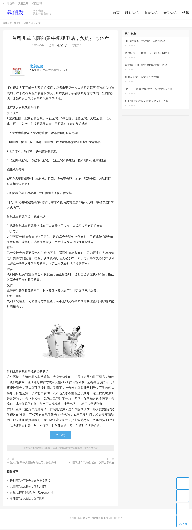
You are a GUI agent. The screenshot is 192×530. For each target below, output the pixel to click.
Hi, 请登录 (9, 4)
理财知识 (132, 14)
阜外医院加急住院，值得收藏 (27, 500)
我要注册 (23, 4)
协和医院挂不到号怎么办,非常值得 (30, 482)
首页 (116, 14)
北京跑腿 (36, 68)
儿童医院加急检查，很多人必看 (28, 488)
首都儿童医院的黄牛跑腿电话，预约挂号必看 (60, 39)
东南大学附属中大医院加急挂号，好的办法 (31, 463)
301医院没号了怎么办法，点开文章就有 (91, 463)
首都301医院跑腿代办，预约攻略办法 (31, 494)
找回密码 (37, 4)
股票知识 (151, 14)
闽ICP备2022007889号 (112, 519)
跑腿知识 (28, 24)
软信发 (16, 13)
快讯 (185, 14)
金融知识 (170, 14)
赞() (60, 436)
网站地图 (96, 519)
